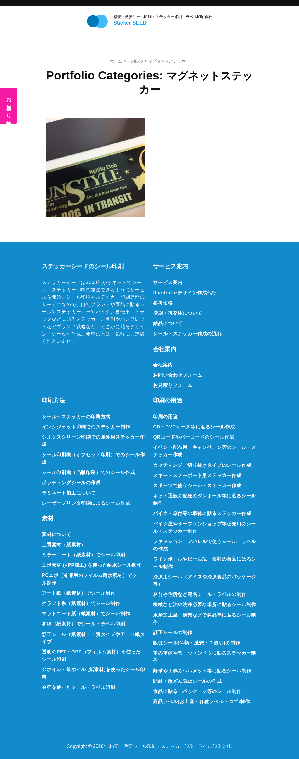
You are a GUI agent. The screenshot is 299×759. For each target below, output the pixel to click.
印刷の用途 (165, 416)
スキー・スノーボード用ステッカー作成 (197, 475)
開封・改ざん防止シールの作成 (187, 681)
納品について (167, 323)
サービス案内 (167, 282)
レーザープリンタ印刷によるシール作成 (86, 503)
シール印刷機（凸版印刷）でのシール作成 (88, 472)
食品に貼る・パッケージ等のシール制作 (197, 691)
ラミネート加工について (69, 492)
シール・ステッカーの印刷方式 (76, 416)
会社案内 (163, 364)
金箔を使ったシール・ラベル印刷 (78, 687)
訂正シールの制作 (172, 632)
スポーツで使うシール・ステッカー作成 (197, 485)
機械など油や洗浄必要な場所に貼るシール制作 (204, 604)
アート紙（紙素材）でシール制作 (78, 593)
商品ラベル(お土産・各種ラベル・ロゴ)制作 (201, 701)
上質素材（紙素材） (64, 544)
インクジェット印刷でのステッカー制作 (86, 426)
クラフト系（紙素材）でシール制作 (81, 603)
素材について (56, 534)
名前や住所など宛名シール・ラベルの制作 (199, 594)
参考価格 (163, 302)
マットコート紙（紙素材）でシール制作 (86, 613)
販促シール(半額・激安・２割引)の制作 (196, 642)
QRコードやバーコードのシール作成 (193, 437)
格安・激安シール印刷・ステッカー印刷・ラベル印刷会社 (163, 17)
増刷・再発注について (177, 313)
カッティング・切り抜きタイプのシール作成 (202, 465)
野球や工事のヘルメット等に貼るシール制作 (202, 670)
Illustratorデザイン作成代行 (185, 292)
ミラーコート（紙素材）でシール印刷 (83, 554)
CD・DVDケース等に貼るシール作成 (194, 426)
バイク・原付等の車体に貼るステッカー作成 (202, 513)
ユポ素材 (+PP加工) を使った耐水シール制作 (92, 565)
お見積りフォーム (172, 385)
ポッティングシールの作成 (71, 482)
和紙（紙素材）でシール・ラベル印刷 (83, 623)
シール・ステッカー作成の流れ (187, 333)
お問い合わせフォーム (177, 375)
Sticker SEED (130, 23)
